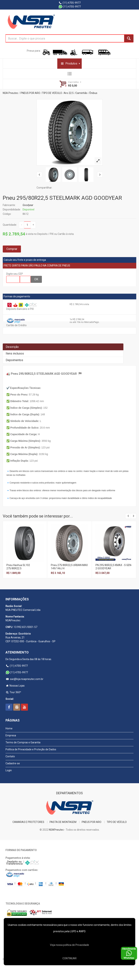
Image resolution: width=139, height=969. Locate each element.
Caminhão (81, 93)
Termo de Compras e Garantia (23, 742)
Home (9, 728)
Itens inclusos (15, 353)
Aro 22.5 (69, 93)
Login (9, 770)
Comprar (11, 249)
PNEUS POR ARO (30, 93)
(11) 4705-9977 (69, 2)
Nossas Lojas (15, 685)
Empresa (11, 735)
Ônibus (93, 93)
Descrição (12, 347)
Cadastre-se (13, 763)
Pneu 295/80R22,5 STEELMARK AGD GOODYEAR (62, 198)
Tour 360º (13, 692)
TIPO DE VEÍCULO (52, 93)
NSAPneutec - (57, 829)
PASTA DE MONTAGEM (63, 822)
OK (36, 279)
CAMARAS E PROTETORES (28, 822)
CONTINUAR (69, 958)
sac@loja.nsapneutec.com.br (24, 679)
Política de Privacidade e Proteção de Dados (31, 749)
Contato (10, 756)
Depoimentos (14, 360)
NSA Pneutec (10, 93)
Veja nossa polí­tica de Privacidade (69, 944)
